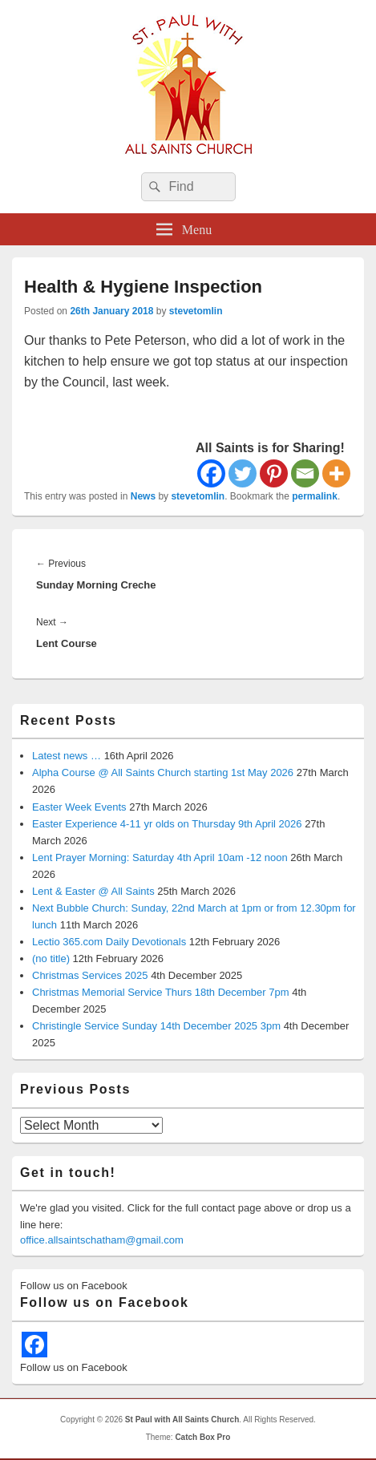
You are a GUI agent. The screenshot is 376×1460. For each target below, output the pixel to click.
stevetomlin (196, 311)
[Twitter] (242, 473)
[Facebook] (211, 473)
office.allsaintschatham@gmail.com (102, 1240)
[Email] (305, 473)
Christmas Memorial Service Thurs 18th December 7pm (160, 992)
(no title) (51, 958)
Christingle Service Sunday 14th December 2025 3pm (156, 1026)
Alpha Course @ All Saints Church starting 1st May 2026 (162, 772)
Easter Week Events (79, 807)
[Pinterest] (274, 473)
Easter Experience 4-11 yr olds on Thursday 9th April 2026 (167, 824)
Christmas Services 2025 (90, 975)
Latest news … (66, 756)
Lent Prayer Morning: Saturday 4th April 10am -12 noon (160, 857)
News (143, 496)
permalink (315, 496)
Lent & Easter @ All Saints (93, 891)
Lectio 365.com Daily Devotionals (109, 942)
